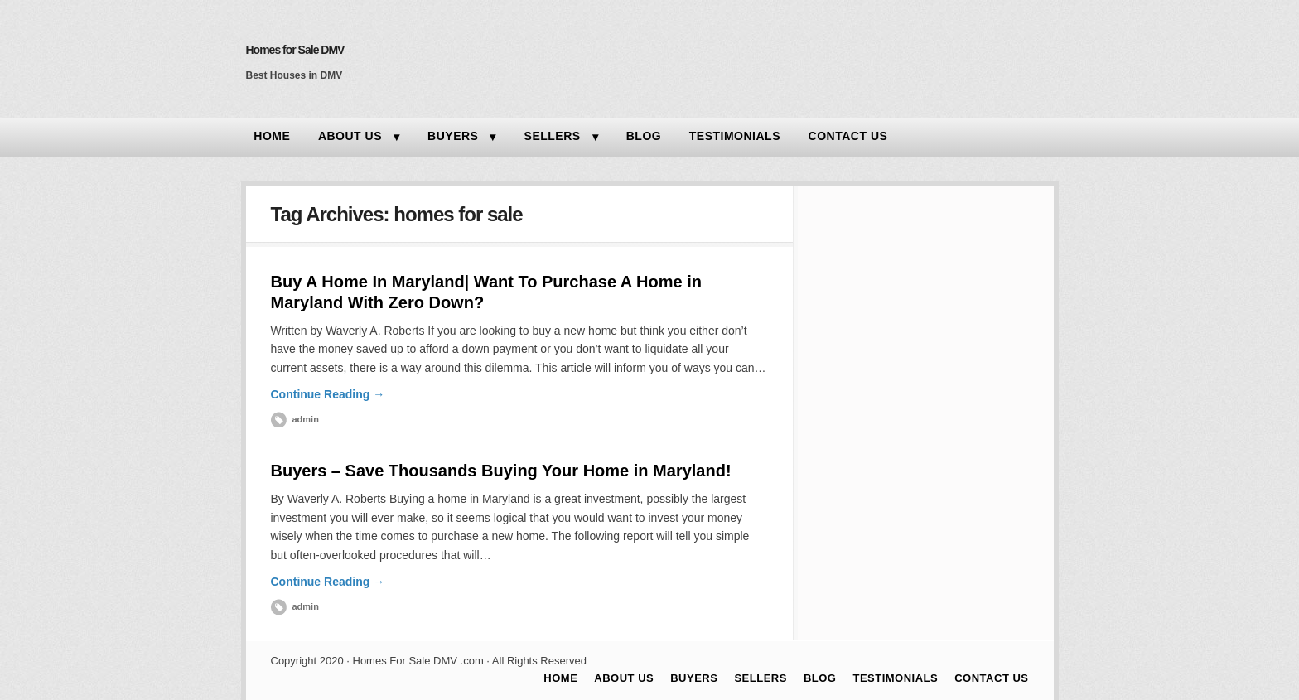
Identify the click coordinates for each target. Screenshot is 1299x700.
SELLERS (552, 135)
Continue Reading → (328, 394)
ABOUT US (350, 135)
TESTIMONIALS (734, 135)
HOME (272, 135)
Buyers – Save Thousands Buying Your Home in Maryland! (501, 470)
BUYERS (452, 135)
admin (305, 419)
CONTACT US (848, 135)
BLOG (643, 135)
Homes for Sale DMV (295, 49)
